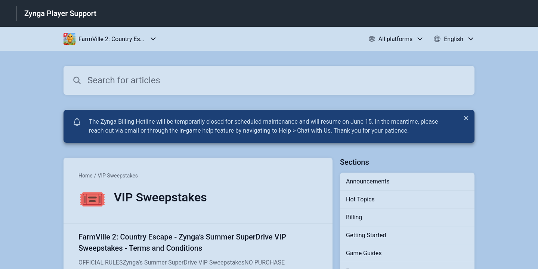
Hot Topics (360, 199)
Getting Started (366, 235)
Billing (354, 217)
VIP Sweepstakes (118, 176)
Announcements (368, 181)
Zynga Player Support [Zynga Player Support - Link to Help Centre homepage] (60, 13)
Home (85, 176)
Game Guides (363, 253)
